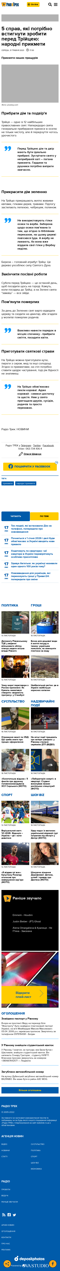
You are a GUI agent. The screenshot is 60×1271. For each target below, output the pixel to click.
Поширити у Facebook (35, 465)
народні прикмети (25, 483)
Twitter (37, 445)
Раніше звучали (9, 1202)
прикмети (8, 483)
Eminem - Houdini (23, 915)
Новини (5, 1150)
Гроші (36, 605)
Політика (9, 605)
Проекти (5, 1189)
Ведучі (4, 1195)
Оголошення (13, 1013)
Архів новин (7, 1225)
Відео (4, 1144)
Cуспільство (12, 701)
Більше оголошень (30, 1090)
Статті (4, 1156)
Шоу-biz (37, 795)
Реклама (5, 1250)
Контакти (6, 1237)
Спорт (6, 795)
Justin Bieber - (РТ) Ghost (27, 921)
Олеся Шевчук (32, 454)
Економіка (36, 1169)
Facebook (48, 445)
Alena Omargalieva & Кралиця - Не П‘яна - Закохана (32, 929)
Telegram (26, 445)
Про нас (5, 1244)
